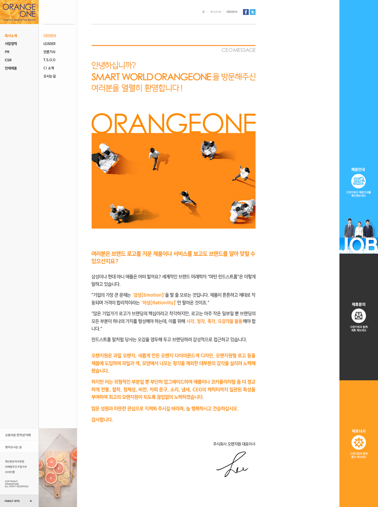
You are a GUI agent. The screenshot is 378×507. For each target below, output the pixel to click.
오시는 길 (59, 76)
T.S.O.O (59, 60)
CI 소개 (59, 68)
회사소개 (19, 35)
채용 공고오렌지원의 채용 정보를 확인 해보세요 (358, 127)
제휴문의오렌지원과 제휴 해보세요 (358, 317)
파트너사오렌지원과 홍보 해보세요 (358, 443)
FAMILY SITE (12, 501)
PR (19, 52)
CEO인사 (59, 35)
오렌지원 (19, 12)
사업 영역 (19, 43)
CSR (19, 60)
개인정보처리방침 (15, 461)
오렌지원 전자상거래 (19, 434)
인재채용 (19, 68)
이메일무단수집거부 (15, 466)
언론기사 (59, 52)
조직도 (59, 43)
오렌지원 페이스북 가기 (246, 12)
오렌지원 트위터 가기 (253, 12)
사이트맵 (15, 471)
